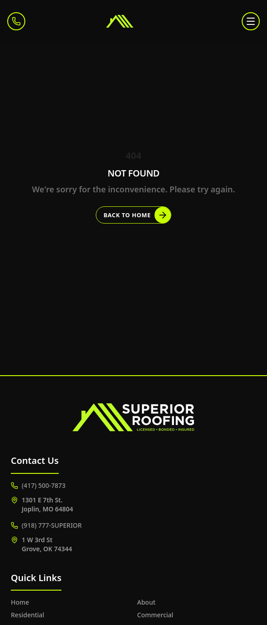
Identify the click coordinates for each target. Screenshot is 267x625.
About (146, 602)
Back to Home (137, 215)
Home (20, 602)
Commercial (155, 615)
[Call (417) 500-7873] (16, 21)
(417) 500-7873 (38, 485)
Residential (27, 615)
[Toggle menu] (251, 21)
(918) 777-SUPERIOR (46, 525)
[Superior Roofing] (134, 21)
